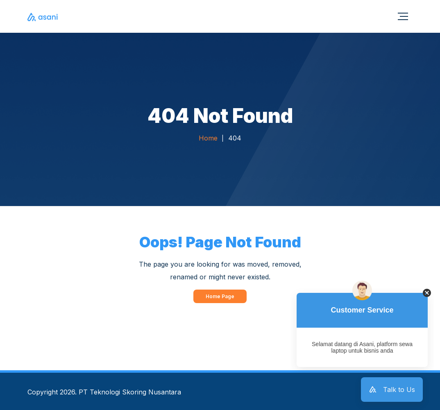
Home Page (220, 296)
